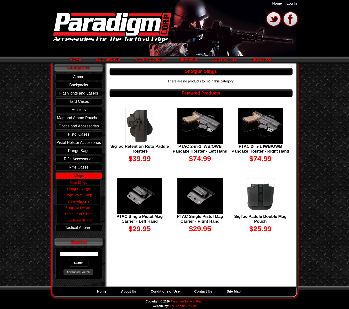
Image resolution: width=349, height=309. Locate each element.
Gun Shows (108, 60)
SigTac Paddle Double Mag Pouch (260, 219)
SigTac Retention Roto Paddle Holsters (139, 149)
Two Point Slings (78, 220)
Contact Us (224, 60)
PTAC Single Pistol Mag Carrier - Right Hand (200, 219)
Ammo (78, 77)
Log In (292, 3)
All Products (150, 60)
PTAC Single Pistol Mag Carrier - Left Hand (140, 219)
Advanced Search (78, 272)
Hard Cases (78, 101)
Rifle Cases (79, 167)
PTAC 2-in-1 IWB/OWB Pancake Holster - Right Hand (260, 149)
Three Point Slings (78, 214)
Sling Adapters (78, 201)
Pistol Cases (78, 134)
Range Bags (78, 151)
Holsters (78, 110)
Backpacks (78, 85)
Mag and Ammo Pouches (78, 118)
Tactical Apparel (78, 228)
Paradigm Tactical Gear (187, 301)
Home (277, 3)
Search (79, 242)
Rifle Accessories (79, 159)
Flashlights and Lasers (78, 93)
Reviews (188, 60)
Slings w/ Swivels (78, 208)
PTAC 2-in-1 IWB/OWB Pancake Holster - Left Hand (200, 149)
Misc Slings (78, 182)
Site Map (234, 291)
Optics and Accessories (78, 126)
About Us (261, 60)
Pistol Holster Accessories (78, 142)
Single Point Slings (78, 195)
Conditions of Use (165, 291)
